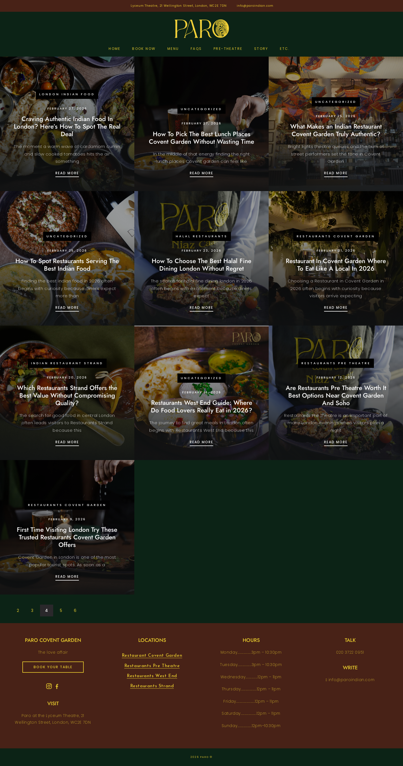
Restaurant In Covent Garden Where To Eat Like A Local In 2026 (336, 264)
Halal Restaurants (202, 236)
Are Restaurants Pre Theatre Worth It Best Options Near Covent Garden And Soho (336, 395)
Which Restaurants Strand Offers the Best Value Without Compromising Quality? (67, 395)
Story (261, 48)
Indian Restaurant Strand (67, 363)
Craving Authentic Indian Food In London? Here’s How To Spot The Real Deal (67, 126)
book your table (53, 667)
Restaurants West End (152, 676)
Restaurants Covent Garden (336, 236)
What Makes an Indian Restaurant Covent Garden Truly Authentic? (336, 130)
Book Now (144, 48)
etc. (285, 48)
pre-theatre (228, 48)
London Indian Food (67, 94)
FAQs (196, 48)
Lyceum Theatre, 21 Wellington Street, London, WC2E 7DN (179, 6)
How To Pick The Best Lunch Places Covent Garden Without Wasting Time (201, 137)
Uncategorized (201, 109)
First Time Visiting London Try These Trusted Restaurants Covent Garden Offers (67, 537)
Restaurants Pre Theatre (336, 363)
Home (115, 48)
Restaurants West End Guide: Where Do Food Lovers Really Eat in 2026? (201, 406)
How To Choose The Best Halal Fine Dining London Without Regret (201, 264)
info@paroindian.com (255, 6)
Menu (173, 48)
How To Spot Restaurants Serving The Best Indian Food (67, 264)
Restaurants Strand (152, 686)
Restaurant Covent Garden (152, 655)
